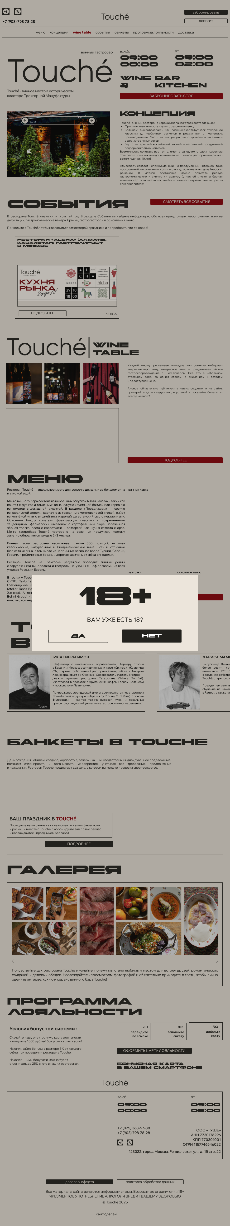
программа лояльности (153, 32)
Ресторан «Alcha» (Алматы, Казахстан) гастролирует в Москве (61, 243)
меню (40, 32)
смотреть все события (186, 201)
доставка (186, 32)
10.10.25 (111, 314)
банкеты (122, 32)
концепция (59, 32)
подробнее (42, 313)
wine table (82, 32)
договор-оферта (79, 1181)
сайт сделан (106, 1214)
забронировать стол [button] (171, 96)
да (78, 636)
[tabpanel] (58, 187)
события (103, 32)
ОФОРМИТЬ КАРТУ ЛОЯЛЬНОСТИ (154, 1050)
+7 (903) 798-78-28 (18, 21)
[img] (115, 16)
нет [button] (152, 636)
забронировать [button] (206, 12)
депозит (206, 21)
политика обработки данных (150, 1181)
